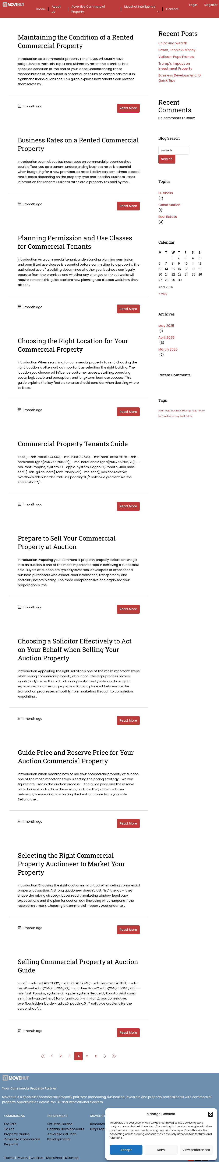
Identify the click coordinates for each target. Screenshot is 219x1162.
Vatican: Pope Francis (176, 57)
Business (165, 193)
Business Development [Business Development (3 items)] (184, 410)
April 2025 (166, 337)
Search (167, 159)
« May (162, 293)
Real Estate (167, 216)
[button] (210, 1114)
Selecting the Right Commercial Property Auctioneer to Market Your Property (71, 863)
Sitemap (72, 1157)
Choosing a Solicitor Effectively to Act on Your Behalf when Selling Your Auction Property (75, 649)
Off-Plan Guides (60, 1124)
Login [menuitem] (193, 5)
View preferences (196, 1150)
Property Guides (17, 1134)
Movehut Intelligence (139, 6)
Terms (9, 1157)
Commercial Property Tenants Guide (73, 444)
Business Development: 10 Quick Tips (179, 78)
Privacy (22, 1157)
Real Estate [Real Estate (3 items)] (186, 416)
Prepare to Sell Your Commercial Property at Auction (67, 542)
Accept (126, 1150)
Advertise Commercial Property (88, 9)
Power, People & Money (176, 50)
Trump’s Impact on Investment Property (175, 66)
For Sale (10, 1124)
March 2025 (168, 349)
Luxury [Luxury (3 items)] (175, 416)
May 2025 (166, 326)
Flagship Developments (65, 1129)
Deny (161, 1150)
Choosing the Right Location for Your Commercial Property (73, 345)
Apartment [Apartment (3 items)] (164, 410)
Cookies (37, 1157)
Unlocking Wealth (172, 43)
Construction (169, 205)
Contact (172, 9)
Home (40, 9)
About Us (56, 9)
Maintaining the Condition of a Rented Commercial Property (76, 41)
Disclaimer (54, 1157)
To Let (9, 1129)
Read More (128, 108)
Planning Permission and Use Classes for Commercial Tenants (75, 242)
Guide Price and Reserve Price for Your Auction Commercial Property (76, 756)
